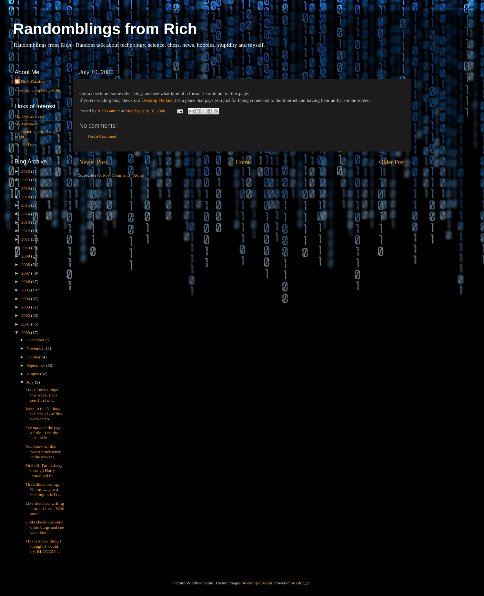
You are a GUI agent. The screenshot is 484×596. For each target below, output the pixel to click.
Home (243, 162)
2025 (26, 171)
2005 (26, 290)
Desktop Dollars (157, 100)
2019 (26, 188)
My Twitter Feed (29, 116)
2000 (26, 332)
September (36, 365)
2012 (26, 230)
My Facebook (27, 124)
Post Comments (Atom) (123, 175)
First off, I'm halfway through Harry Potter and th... (44, 470)
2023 (26, 179)
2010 (26, 247)
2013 (26, 222)
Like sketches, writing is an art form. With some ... (44, 508)
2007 (26, 273)
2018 (26, 196)
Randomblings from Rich (105, 28)
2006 (26, 281)
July (30, 382)
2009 (26, 256)
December (35, 339)
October (34, 357)
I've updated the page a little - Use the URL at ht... (44, 432)
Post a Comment (101, 136)
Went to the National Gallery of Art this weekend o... (43, 413)
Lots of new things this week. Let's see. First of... (41, 394)
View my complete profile (37, 90)
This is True (25, 144)
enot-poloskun (259, 583)
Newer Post (93, 162)
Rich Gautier (33, 81)
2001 (26, 324)
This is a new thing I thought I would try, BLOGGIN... (43, 546)
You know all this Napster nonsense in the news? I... (43, 451)
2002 (26, 315)
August (33, 373)
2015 (26, 205)
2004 (26, 298)
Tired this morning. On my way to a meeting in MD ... (43, 489)
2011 (26, 239)
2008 (26, 264)
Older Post (392, 162)
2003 (26, 307)
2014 (26, 213)
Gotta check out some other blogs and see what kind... (44, 527)
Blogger (303, 583)
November (36, 348)
